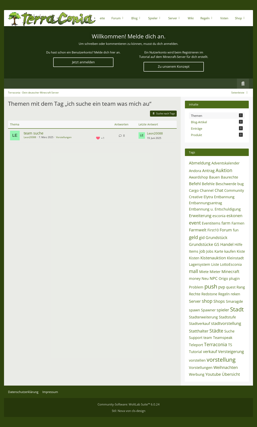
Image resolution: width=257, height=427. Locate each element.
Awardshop (198, 177)
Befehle (208, 183)
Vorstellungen (63, 137)
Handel (227, 244)
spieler (223, 310)
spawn (194, 310)
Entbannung (224, 196)
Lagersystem (199, 264)
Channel (207, 190)
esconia (218, 215)
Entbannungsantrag (205, 202)
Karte (218, 251)
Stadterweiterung (203, 317)
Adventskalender (225, 163)
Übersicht (231, 374)
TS (230, 344)
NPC (214, 278)
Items (193, 251)
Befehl (195, 183)
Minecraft (230, 271)
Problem (196, 287)
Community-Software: (129, 404)
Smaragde (234, 301)
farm (225, 223)
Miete (204, 271)
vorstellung (221, 359)
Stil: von (128, 411)
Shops (219, 301)
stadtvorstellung (226, 323)
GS (216, 244)
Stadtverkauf (199, 323)
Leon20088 (30, 137)
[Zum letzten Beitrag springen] (142, 135)
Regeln (224, 294)
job (202, 251)
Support (195, 337)
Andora (195, 170)
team (207, 337)
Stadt (237, 309)
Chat (219, 190)
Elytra (208, 196)
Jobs (209, 251)
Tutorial (195, 351)
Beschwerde (226, 183)
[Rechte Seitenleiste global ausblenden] (240, 92)
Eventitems (211, 223)
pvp (221, 287)
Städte (216, 330)
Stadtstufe (227, 317)
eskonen (234, 215)
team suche (33, 133)
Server (195, 301)
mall (193, 271)
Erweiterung (200, 215)
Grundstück (216, 237)
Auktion (224, 170)
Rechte (194, 294)
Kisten (194, 258)
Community (234, 190)
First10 (213, 230)
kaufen (230, 251)
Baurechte (229, 177)
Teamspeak (222, 337)
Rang (241, 287)
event (195, 223)
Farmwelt (197, 230)
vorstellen (197, 360)
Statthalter (198, 331)
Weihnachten (225, 367)
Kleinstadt (235, 258)
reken (235, 294)
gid (202, 237)
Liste (215, 264)
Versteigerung (231, 351)
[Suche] (243, 84)
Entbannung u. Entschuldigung (215, 209)
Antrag (208, 170)
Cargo (194, 190)
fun (236, 230)
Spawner (208, 310)
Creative (196, 196)
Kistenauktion (213, 258)
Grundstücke (201, 244)
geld (193, 237)
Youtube (213, 374)
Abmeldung (199, 163)
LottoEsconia (231, 264)
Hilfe (238, 244)
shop (207, 301)
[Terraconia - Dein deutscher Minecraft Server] (52, 18)
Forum (226, 230)
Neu (205, 278)
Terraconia (215, 344)
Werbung (196, 374)
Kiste (241, 251)
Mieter (215, 271)
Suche (229, 331)
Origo (223, 278)
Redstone (209, 294)
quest (231, 287)
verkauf (210, 351)
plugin (234, 278)
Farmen (238, 223)
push (210, 286)
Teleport (196, 344)
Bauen (214, 177)
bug (240, 183)
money (195, 278)
